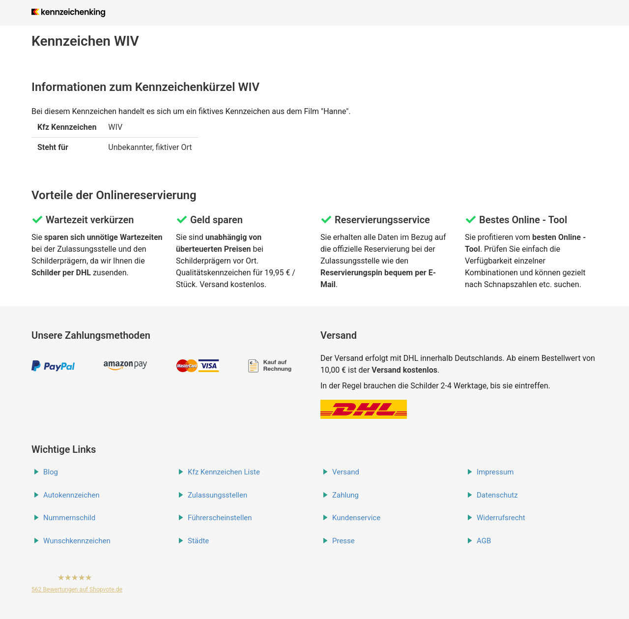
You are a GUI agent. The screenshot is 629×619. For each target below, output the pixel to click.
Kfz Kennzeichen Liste (224, 472)
